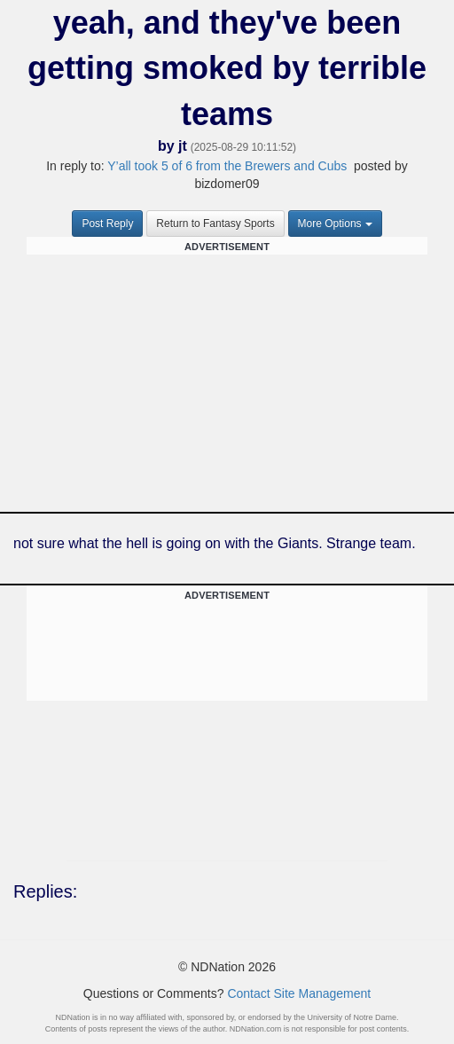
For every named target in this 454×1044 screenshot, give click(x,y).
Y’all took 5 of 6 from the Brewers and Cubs (227, 166)
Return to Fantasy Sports (215, 223)
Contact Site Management (299, 993)
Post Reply (107, 223)
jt (182, 145)
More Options (335, 223)
